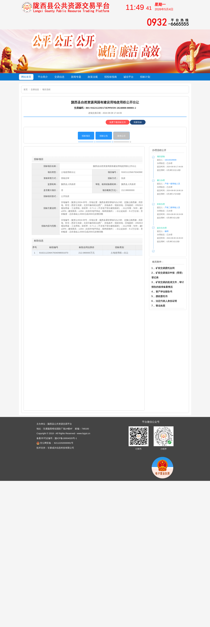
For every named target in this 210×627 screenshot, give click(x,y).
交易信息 (35, 89)
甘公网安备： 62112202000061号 (54, 443)
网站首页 (26, 76)
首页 (26, 89)
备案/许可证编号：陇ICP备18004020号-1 (56, 438)
